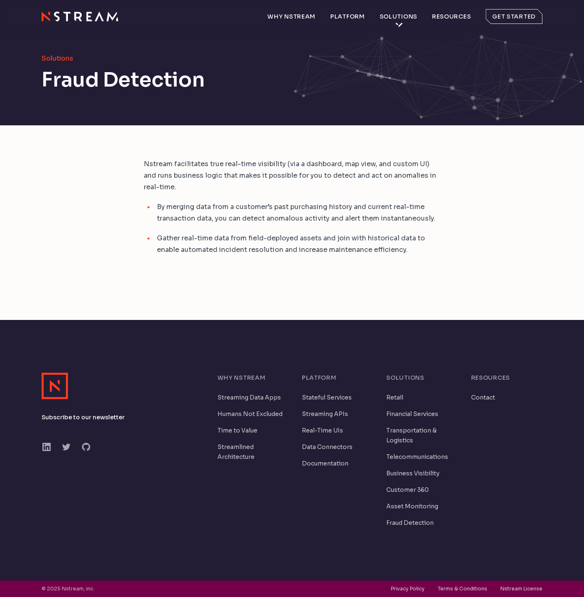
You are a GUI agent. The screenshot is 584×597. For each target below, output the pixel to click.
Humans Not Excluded (250, 414)
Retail (394, 397)
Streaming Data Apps (249, 397)
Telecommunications (417, 457)
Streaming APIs (325, 414)
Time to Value (237, 430)
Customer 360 (407, 490)
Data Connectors (327, 447)
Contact (483, 397)
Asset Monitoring (412, 506)
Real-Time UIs (322, 430)
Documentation (325, 463)
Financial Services (412, 414)
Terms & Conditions (462, 588)
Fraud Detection (410, 522)
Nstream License (521, 588)
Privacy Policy (408, 588)
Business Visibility (412, 473)
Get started (514, 16)
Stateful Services (327, 397)
